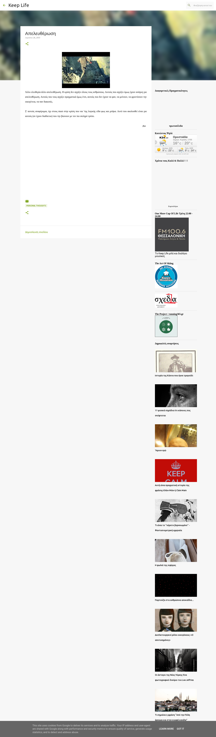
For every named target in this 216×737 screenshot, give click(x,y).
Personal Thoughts (36, 206)
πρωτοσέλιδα (176, 126)
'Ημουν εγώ (160, 450)
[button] (27, 44)
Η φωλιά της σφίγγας (165, 565)
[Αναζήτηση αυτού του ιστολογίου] (198, 5)
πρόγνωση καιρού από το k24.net (177, 154)
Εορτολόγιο (173, 206)
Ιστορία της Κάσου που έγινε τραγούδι (174, 375)
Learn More (166, 728)
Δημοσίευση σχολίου (36, 232)
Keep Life (18, 5)
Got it (180, 728)
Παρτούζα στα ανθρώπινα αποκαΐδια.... (174, 600)
